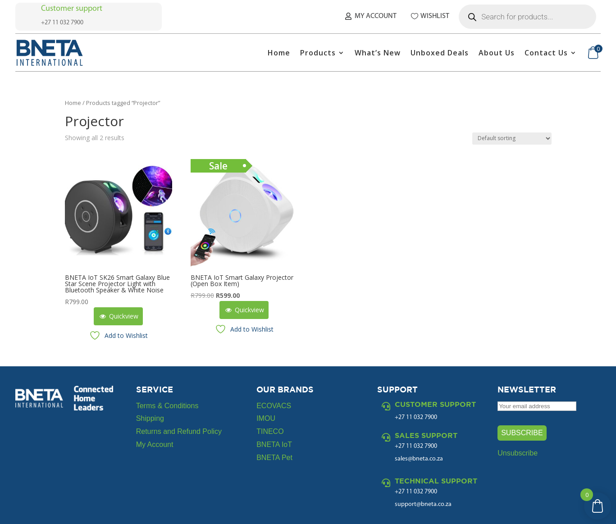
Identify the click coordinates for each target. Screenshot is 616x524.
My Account (376, 16)
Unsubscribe (517, 453)
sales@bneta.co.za (419, 459)
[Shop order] (512, 138)
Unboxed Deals (440, 53)
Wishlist (434, 16)
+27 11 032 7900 (416, 446)
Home (279, 53)
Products (318, 53)
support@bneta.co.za (423, 504)
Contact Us (546, 53)
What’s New (378, 53)
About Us (497, 53)
